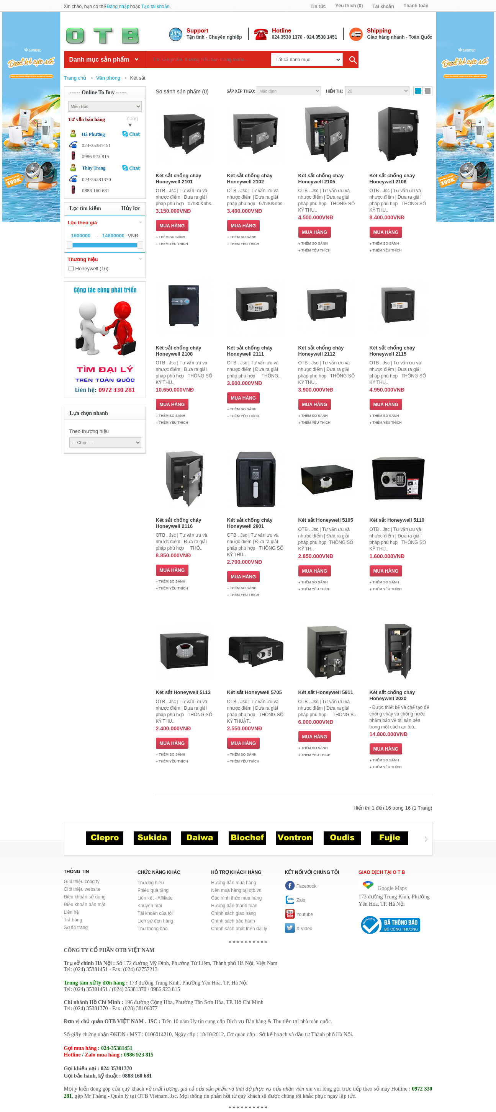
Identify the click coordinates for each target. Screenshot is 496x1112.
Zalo (295, 900)
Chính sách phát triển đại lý (239, 928)
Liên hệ (71, 912)
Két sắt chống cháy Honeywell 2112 (321, 351)
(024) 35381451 (91, 969)
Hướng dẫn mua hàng (233, 882)
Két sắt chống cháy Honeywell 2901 (250, 523)
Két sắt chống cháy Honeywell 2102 (250, 179)
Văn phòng (108, 78)
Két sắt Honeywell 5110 (397, 520)
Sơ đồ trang (76, 927)
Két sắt (137, 78)
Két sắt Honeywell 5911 (326, 692)
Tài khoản (383, 6)
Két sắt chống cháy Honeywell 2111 (250, 351)
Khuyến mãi (150, 905)
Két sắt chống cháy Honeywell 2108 (178, 351)
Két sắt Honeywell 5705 (254, 692)
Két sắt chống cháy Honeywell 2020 (392, 695)
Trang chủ (75, 78)
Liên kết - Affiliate (155, 898)
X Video (299, 928)
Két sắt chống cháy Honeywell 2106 (392, 179)
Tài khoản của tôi (155, 913)
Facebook (301, 886)
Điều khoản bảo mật (85, 904)
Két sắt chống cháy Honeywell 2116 (178, 523)
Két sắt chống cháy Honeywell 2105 (321, 179)
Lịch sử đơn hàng (155, 921)
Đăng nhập (118, 6)
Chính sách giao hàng (233, 913)
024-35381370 (116, 1068)
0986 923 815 (165, 989)
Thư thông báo (153, 928)
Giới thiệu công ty (82, 881)
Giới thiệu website (82, 889)
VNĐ (133, 235)
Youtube (299, 914)
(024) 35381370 (129, 989)
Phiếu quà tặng (153, 890)
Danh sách (427, 90)
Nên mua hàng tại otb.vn (236, 890)
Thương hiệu (151, 882)
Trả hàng (73, 920)
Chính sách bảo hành (233, 921)
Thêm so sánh (172, 237)
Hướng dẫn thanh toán (234, 905)
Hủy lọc (130, 208)
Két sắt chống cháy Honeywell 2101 (178, 179)
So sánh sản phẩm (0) (182, 91)
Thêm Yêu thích (173, 244)
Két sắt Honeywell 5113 (183, 692)
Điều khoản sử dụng (85, 897)
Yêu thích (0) (349, 5)
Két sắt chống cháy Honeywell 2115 (392, 351)
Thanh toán (416, 5)
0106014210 (158, 1034)
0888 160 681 (137, 1076)
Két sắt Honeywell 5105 (326, 520)
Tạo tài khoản (155, 6)
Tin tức (318, 6)
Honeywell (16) (92, 268)
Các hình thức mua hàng (236, 898)
